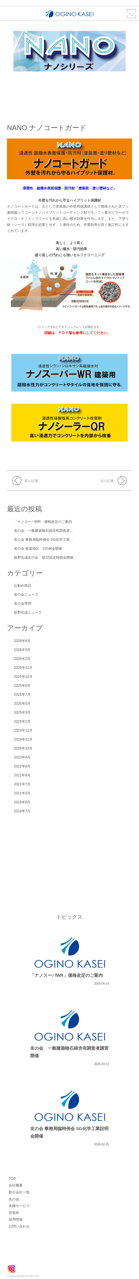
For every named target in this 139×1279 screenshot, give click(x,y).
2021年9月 (22, 775)
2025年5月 (22, 704)
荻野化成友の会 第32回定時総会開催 (43, 557)
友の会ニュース (26, 595)
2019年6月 (22, 802)
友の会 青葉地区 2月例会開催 (38, 549)
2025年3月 (22, 712)
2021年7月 (22, 784)
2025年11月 (23, 668)
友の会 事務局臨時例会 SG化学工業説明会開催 (50, 540)
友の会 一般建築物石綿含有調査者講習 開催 (49, 531)
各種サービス (19, 1206)
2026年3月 (22, 650)
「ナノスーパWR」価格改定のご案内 (43, 522)
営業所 (14, 1213)
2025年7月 (22, 695)
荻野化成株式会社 (29, 1257)
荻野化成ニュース (28, 612)
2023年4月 (22, 757)
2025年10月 (23, 677)
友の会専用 (22, 603)
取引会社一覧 (19, 1192)
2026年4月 (22, 641)
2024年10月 (23, 748)
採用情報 (16, 1219)
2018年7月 (22, 811)
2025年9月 (22, 686)
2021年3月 (22, 793)
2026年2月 (22, 659)
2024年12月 (23, 730)
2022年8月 (22, 766)
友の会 (14, 1199)
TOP (12, 1179)
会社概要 (16, 1185)
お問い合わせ (19, 1226)
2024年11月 (23, 739)
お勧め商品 (22, 586)
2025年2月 (22, 721)
